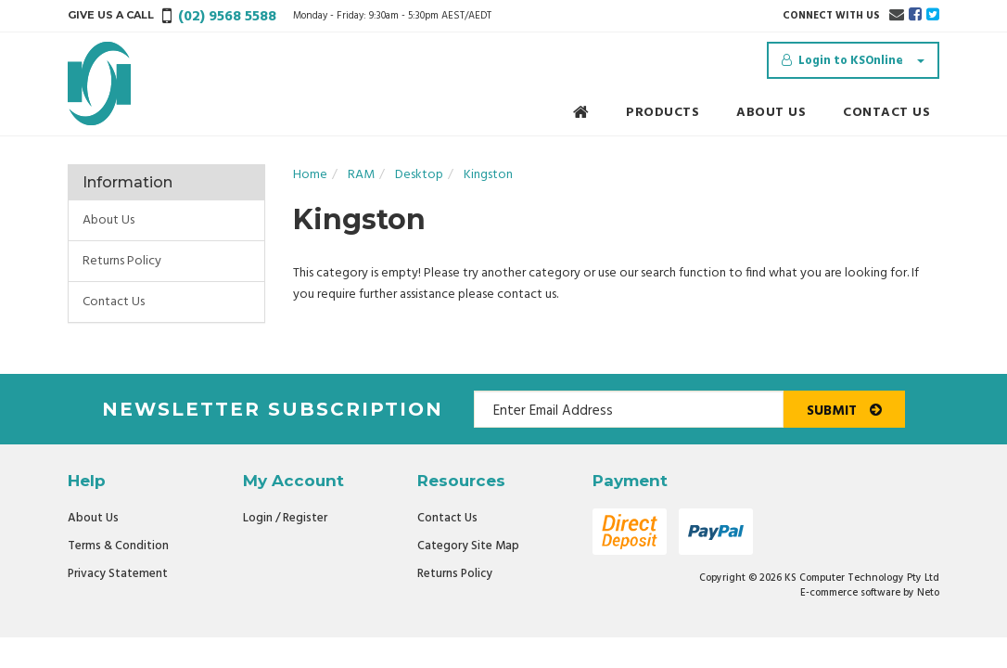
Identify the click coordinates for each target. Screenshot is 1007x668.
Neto (928, 592)
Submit (844, 411)
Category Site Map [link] (468, 546)
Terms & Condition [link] (118, 546)
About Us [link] (108, 220)
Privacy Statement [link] (118, 574)
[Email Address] (629, 409)
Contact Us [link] (114, 302)
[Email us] (896, 16)
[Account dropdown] (853, 60)
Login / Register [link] (285, 518)
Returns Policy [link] (122, 261)
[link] (915, 16)
